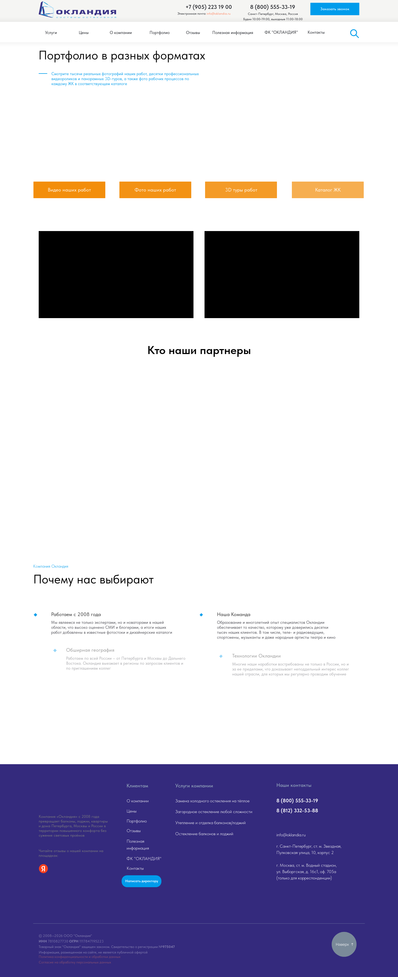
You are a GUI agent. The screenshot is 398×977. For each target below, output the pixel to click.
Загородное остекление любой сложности (213, 811)
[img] (69, 134)
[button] (334, 9)
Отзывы (134, 830)
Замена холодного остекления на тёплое (212, 800)
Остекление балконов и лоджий (204, 833)
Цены (132, 811)
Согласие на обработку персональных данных (75, 962)
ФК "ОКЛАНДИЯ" (144, 858)
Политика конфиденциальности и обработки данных (80, 957)
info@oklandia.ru (218, 13)
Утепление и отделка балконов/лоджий (210, 822)
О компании (138, 800)
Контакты (135, 868)
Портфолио (137, 821)
